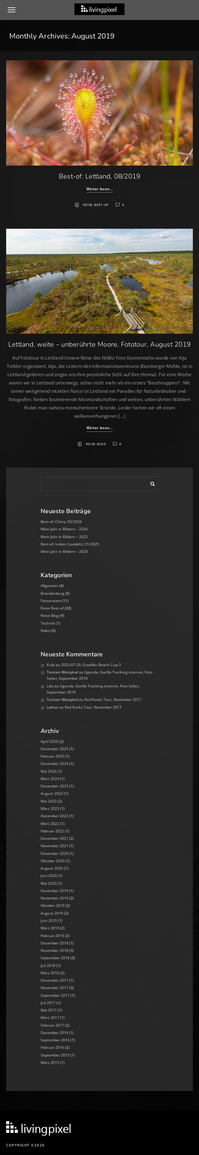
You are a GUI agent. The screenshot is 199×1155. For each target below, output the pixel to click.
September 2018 (55, 957)
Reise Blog (96, 444)
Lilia (50, 686)
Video (45, 630)
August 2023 (52, 793)
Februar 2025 (52, 756)
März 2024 (50, 778)
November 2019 (54, 898)
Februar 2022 (52, 831)
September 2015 (55, 1055)
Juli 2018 (48, 965)
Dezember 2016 (54, 1032)
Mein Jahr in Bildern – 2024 (64, 551)
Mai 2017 (49, 1010)
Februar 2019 (52, 935)
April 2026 (49, 741)
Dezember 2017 (54, 980)
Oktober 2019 (53, 905)
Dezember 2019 (54, 890)
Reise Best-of (96, 205)
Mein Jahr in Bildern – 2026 (64, 529)
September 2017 (55, 995)
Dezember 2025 (54, 748)
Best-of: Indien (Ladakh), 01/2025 (70, 544)
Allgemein (49, 585)
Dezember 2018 (54, 943)
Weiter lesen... (99, 188)
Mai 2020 (49, 883)
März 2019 (50, 928)
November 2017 (54, 987)
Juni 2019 (49, 920)
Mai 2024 (49, 771)
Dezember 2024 (54, 763)
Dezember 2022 (54, 816)
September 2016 (55, 1040)
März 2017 (50, 1017)
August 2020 (52, 868)
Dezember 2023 (54, 786)
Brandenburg (52, 593)
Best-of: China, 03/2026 (61, 521)
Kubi (51, 664)
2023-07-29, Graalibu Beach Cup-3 (91, 664)
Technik (48, 623)
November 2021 (54, 845)
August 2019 (52, 913)
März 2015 (50, 1062)
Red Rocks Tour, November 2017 (112, 699)
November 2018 (54, 950)
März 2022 (50, 823)
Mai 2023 (49, 801)
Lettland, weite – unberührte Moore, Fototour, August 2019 (99, 344)
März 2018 (50, 973)
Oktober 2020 (53, 860)
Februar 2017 (52, 1025)
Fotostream (51, 600)
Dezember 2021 (54, 838)
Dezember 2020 (54, 853)
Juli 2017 (48, 1002)
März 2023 (50, 808)
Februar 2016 (52, 1047)
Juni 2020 (49, 875)
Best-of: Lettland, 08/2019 (100, 176)
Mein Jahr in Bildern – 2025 (64, 536)
